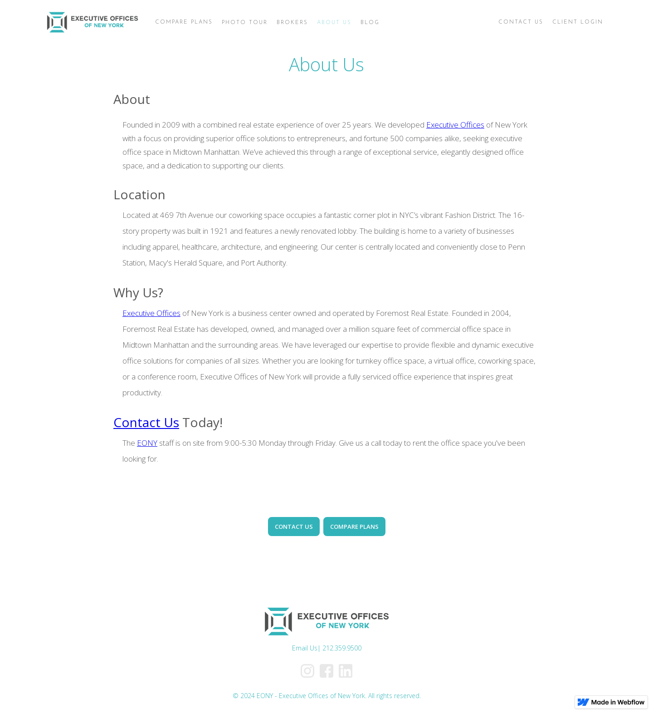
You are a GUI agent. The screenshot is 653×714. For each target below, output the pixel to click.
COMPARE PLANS (354, 526)
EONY (147, 443)
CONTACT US (294, 526)
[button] (184, 22)
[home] (92, 23)
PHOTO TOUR (245, 22)
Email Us (304, 648)
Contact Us (146, 422)
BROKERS (292, 22)
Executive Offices (455, 124)
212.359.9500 (341, 648)
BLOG (370, 22)
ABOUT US (334, 22)
